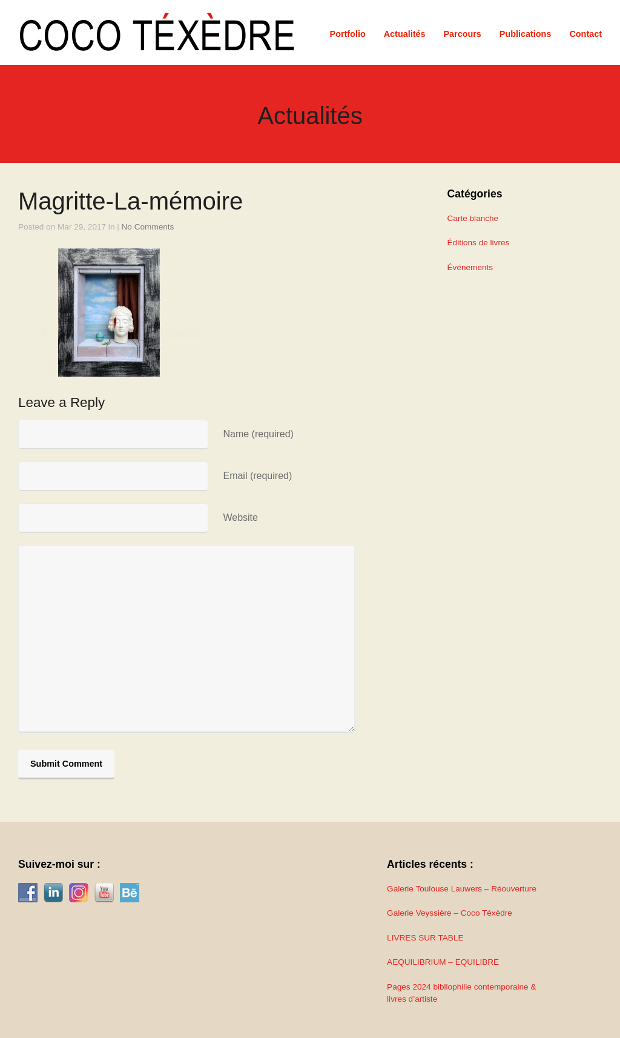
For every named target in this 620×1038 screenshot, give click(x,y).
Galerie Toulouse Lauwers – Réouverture (461, 888)
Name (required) (258, 434)
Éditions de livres (478, 242)
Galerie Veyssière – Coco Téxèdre (449, 912)
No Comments (148, 226)
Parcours (462, 34)
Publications (526, 34)
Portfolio (348, 34)
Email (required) (257, 476)
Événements (470, 267)
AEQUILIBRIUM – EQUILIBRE (443, 962)
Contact (585, 34)
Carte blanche (473, 218)
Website (240, 517)
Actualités (405, 34)
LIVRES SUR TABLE (425, 937)
